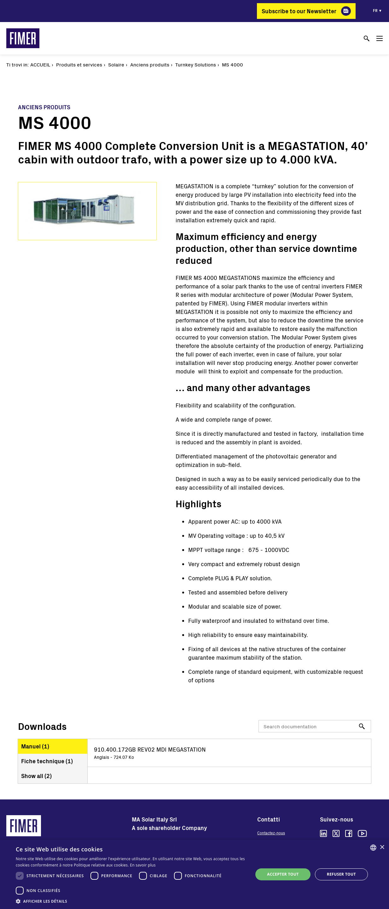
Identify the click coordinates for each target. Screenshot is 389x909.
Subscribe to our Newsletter (299, 11)
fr (375, 10)
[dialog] (194, 874)
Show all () (36, 776)
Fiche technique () (47, 761)
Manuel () (35, 746)
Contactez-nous (271, 832)
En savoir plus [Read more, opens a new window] (142, 865)
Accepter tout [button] (283, 874)
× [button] (382, 847)
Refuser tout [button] (341, 874)
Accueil (40, 64)
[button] (131, 901)
